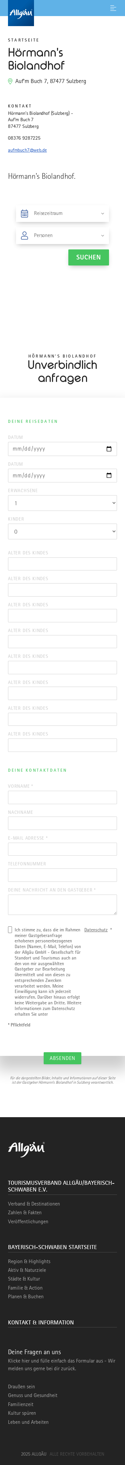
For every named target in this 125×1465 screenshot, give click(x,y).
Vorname (20, 786)
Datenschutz (96, 929)
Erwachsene (23, 490)
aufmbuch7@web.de (27, 150)
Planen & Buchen (26, 1297)
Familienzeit (20, 1404)
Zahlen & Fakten (25, 1213)
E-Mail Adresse (28, 838)
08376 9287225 (24, 138)
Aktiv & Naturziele (27, 1270)
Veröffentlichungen (28, 1222)
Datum (15, 437)
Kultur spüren (22, 1413)
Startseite (23, 40)
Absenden (62, 1058)
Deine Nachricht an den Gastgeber (52, 890)
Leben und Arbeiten (28, 1422)
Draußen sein (21, 1387)
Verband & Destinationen (34, 1204)
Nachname (20, 812)
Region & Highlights (29, 1261)
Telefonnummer (27, 863)
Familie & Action (25, 1288)
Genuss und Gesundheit (32, 1395)
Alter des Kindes (28, 552)
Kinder (16, 519)
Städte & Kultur (24, 1279)
